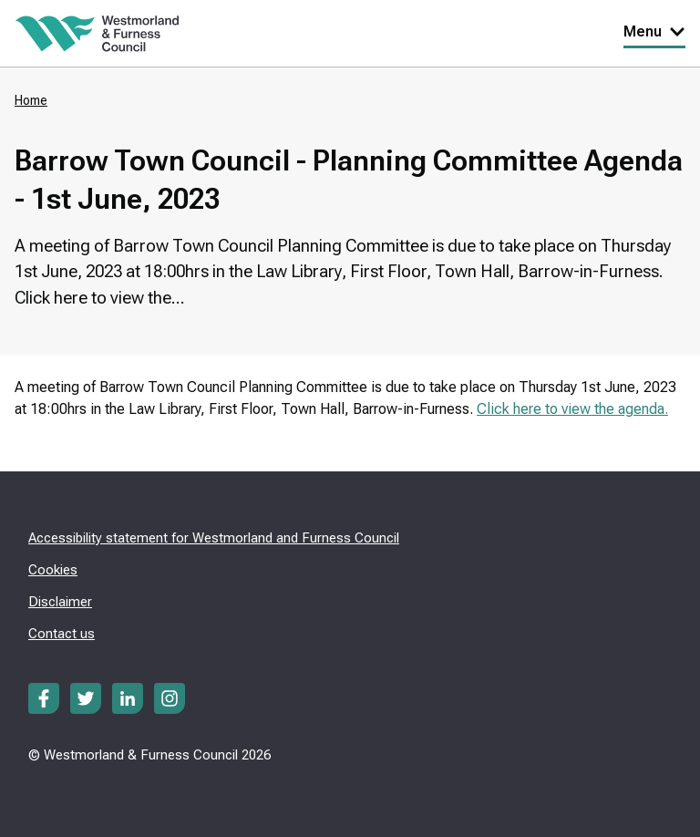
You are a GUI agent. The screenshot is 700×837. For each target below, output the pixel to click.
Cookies (52, 570)
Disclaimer (60, 602)
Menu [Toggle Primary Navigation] (654, 31)
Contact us (61, 633)
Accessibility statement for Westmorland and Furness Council (213, 538)
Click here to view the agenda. (572, 409)
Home (31, 100)
